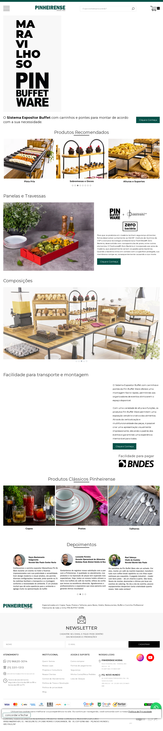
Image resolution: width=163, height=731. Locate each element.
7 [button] (88, 185)
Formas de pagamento (81, 665)
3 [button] (77, 185)
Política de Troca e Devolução (55, 683)
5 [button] (82, 185)
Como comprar (77, 661)
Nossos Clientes (49, 674)
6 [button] (85, 185)
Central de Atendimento (53, 679)
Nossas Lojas (47, 665)
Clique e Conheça (148, 120)
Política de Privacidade (140, 711)
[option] (33, 162)
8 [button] (90, 185)
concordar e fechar (16, 715)
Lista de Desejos (78, 679)
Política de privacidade (52, 687)
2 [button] (75, 185)
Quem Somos (48, 661)
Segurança (75, 670)
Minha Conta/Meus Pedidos (83, 674)
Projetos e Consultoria (52, 670)
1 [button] (72, 185)
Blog (44, 692)
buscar (133, 8)
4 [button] (80, 185)
